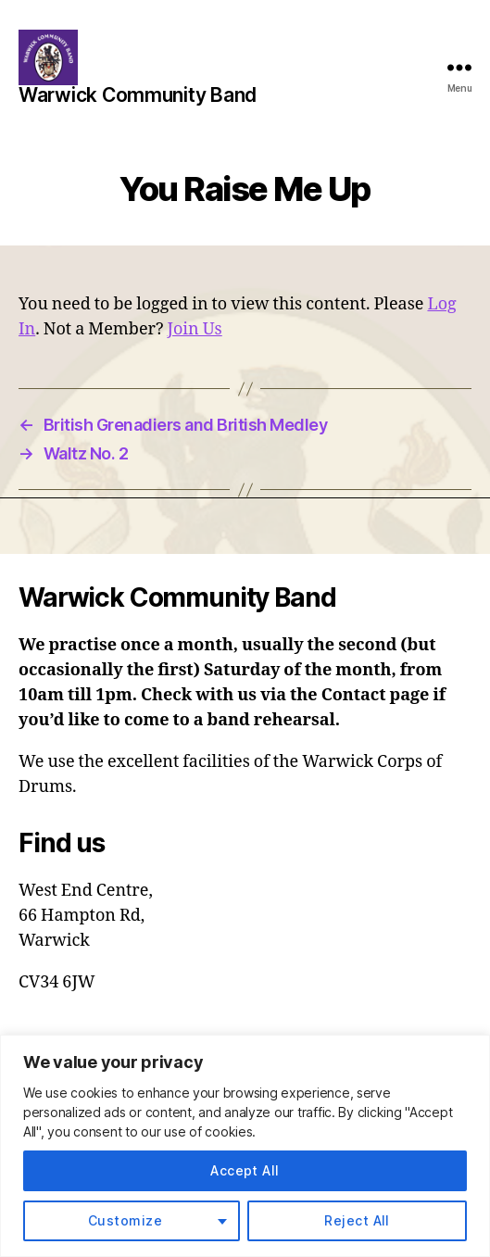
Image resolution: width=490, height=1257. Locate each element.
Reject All (357, 1220)
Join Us (195, 329)
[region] (245, 1146)
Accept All (245, 1170)
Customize (125, 1220)
